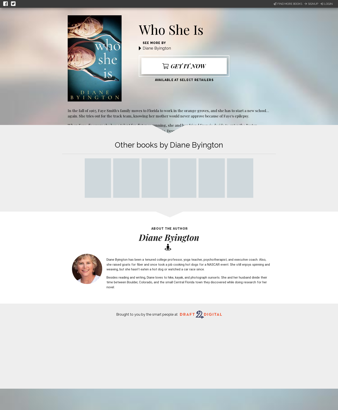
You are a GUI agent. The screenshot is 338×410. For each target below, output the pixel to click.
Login (326, 3)
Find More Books (288, 3)
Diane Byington (157, 48)
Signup (311, 3)
